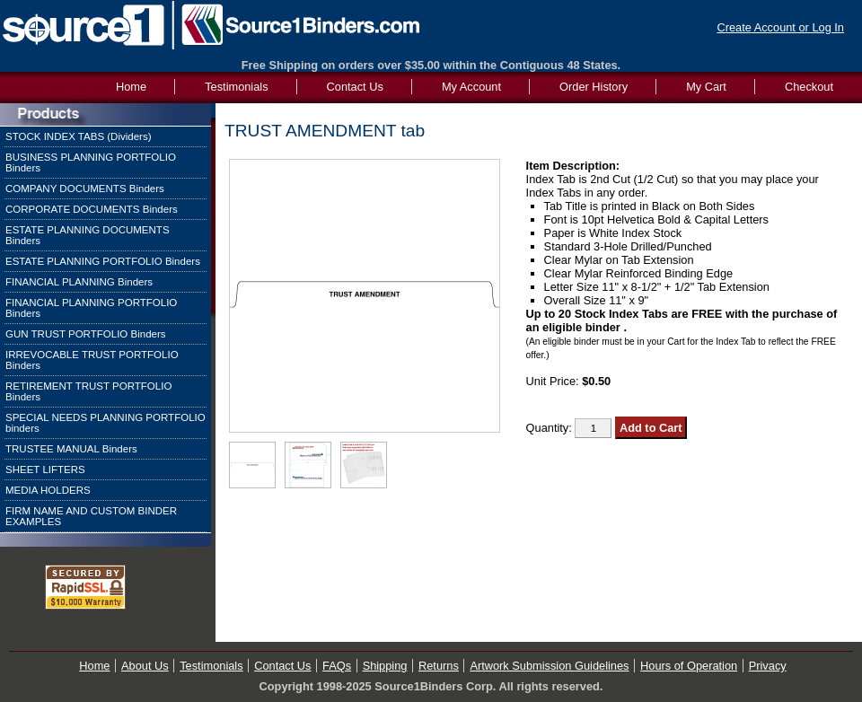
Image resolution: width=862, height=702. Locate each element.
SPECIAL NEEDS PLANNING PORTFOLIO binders (105, 423)
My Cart (706, 86)
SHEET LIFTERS (45, 469)
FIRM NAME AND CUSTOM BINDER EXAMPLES (91, 516)
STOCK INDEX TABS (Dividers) (78, 136)
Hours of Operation (688, 665)
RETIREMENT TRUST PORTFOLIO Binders (88, 391)
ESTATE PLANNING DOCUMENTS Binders (87, 235)
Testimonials (236, 86)
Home (94, 665)
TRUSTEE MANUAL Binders (71, 448)
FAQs (336, 665)
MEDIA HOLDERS (48, 490)
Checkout (809, 86)
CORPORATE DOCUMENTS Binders (91, 209)
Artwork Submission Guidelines (549, 665)
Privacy (768, 665)
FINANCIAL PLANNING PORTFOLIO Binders (91, 308)
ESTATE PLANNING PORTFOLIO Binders (102, 261)
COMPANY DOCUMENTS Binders (84, 188)
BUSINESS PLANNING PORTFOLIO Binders (90, 162)
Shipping (385, 665)
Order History (593, 86)
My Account (471, 86)
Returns (438, 665)
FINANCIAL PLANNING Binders (79, 281)
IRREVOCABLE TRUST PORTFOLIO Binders (92, 360)
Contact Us (355, 86)
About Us (145, 665)
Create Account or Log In (780, 27)
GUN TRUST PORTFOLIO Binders (85, 334)
